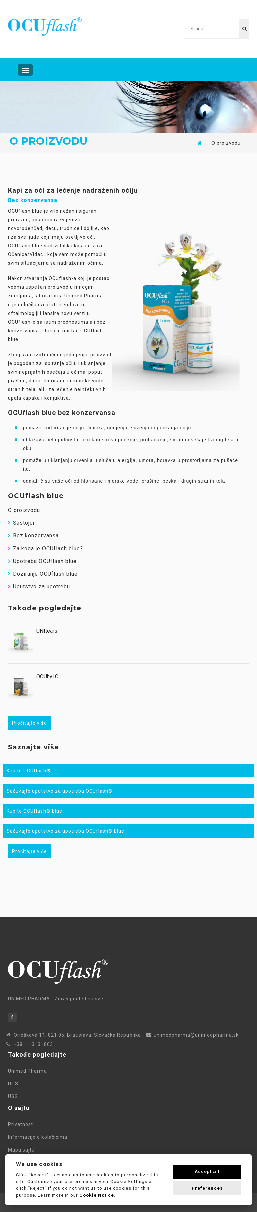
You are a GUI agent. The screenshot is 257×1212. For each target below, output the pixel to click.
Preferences (207, 1188)
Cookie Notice (96, 1195)
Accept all (207, 1171)
